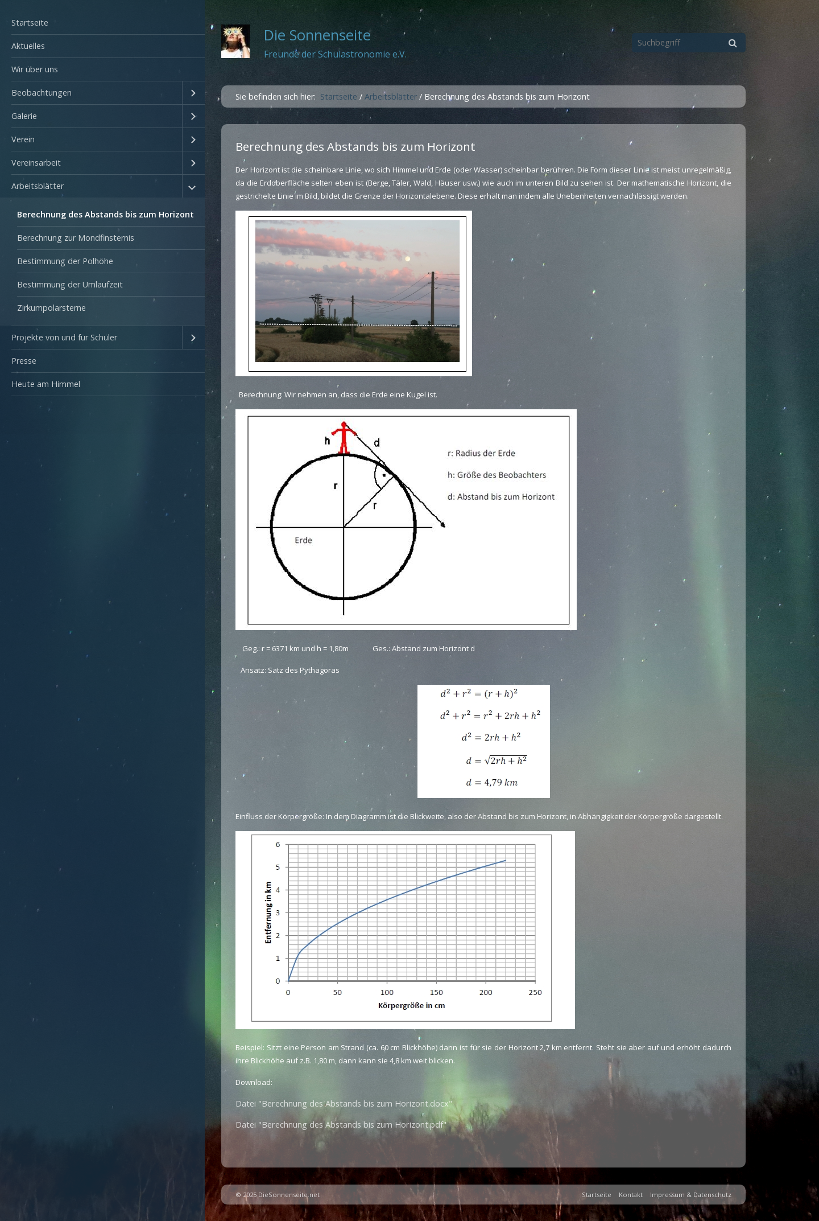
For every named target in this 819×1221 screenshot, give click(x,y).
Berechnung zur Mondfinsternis (75, 237)
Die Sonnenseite (317, 35)
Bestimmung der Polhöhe (65, 261)
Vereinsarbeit (36, 162)
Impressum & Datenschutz (690, 1194)
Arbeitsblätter (37, 185)
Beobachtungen (41, 92)
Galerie (24, 115)
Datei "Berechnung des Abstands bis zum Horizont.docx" (343, 1103)
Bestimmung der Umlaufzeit (70, 284)
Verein (23, 139)
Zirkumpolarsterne (51, 307)
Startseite (29, 22)
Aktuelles (28, 45)
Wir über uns (34, 69)
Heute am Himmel (45, 384)
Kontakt (631, 1194)
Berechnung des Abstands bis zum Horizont (105, 214)
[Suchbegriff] (689, 42)
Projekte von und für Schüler (64, 337)
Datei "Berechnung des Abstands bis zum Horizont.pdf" (340, 1124)
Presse (23, 360)
